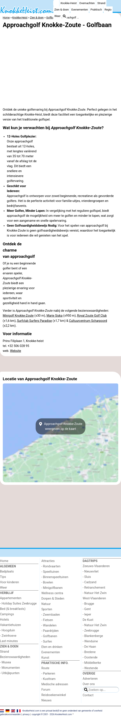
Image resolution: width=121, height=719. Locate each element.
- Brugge (88, 604)
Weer (57, 16)
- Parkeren (48, 673)
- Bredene (89, 652)
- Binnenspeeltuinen (54, 577)
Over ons (89, 684)
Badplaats (7, 571)
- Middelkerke (92, 663)
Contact (88, 695)
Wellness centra (52, 593)
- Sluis (87, 577)
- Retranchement (94, 587)
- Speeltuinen (50, 572)
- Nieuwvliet (90, 571)
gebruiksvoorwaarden (10, 714)
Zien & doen (61, 9)
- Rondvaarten (50, 566)
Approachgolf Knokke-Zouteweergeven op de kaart (60, 426)
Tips (3, 577)
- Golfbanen (49, 636)
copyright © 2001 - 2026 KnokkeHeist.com (52, 714)
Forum (45, 690)
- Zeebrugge (91, 630)
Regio (107, 9)
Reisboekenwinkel (53, 695)
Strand (101, 3)
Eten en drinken (51, 647)
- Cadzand (89, 582)
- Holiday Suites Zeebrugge (18, 603)
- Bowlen (47, 582)
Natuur (46, 604)
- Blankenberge (93, 636)
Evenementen (79, 9)
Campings (7, 614)
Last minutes (9, 641)
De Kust (88, 620)
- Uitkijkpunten (10, 673)
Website (15, 351)
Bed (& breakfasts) (13, 609)
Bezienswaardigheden (15, 657)
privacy (26, 714)
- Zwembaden (50, 615)
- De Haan (89, 647)
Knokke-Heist (68, 3)
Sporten (46, 609)
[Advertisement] (60, 363)
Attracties (48, 561)
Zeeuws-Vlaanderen (96, 566)
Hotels (4, 619)
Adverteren (90, 679)
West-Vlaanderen (94, 598)
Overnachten (87, 3)
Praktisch (96, 9)
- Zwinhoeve (8, 636)
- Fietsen (47, 620)
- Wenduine (90, 641)
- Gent (87, 609)
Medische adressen (54, 684)
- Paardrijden (50, 631)
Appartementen (10, 598)
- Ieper (87, 614)
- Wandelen (49, 625)
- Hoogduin (7, 630)
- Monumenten (10, 668)
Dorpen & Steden (52, 598)
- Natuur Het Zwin (95, 593)
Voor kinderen (9, 582)
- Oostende (90, 657)
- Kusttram (48, 679)
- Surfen (46, 641)
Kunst (45, 657)
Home (4, 561)
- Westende (90, 668)
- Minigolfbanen (52, 588)
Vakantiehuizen (10, 625)
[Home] (56, 3)
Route (45, 668)
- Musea (5, 662)
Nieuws (46, 700)
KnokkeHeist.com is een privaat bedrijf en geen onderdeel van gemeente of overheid (62, 711)
